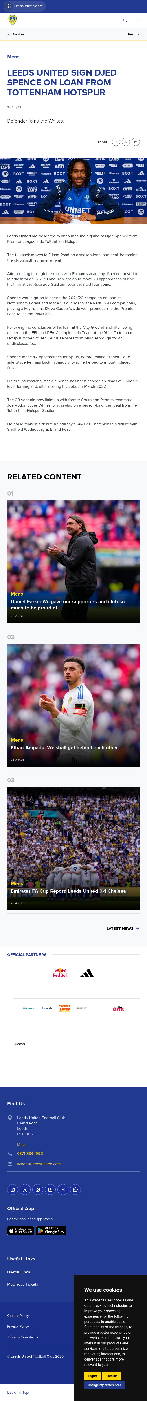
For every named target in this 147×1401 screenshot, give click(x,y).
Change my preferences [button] (104, 1385)
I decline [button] (112, 1376)
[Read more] (73, 561)
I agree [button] (93, 1376)
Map (21, 1144)
